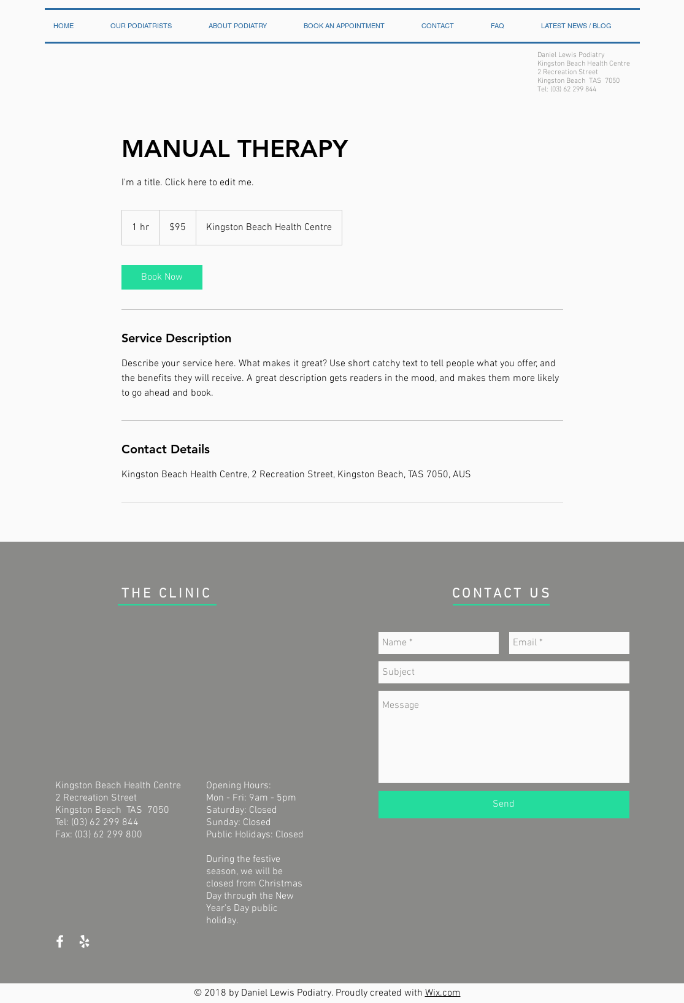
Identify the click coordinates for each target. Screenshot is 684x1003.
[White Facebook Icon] (60, 941)
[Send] (504, 804)
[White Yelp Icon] (84, 941)
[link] (161, 277)
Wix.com (443, 993)
